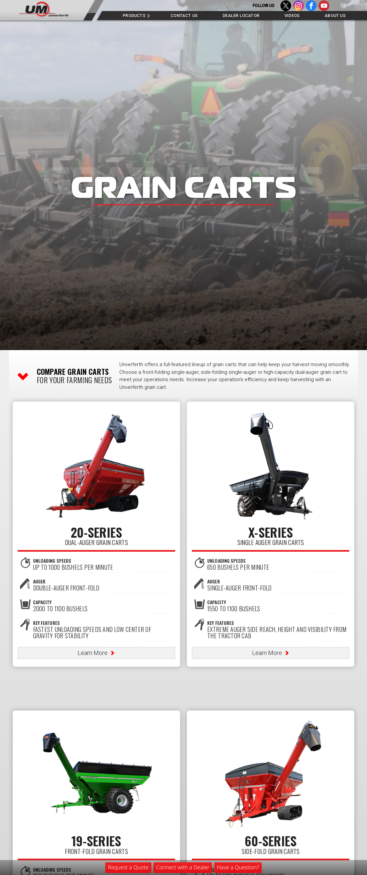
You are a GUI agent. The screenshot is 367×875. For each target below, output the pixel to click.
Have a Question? (238, 867)
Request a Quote (128, 867)
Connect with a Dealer (182, 867)
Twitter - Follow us (285, 7)
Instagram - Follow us (298, 7)
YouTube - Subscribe (324, 7)
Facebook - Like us (311, 7)
